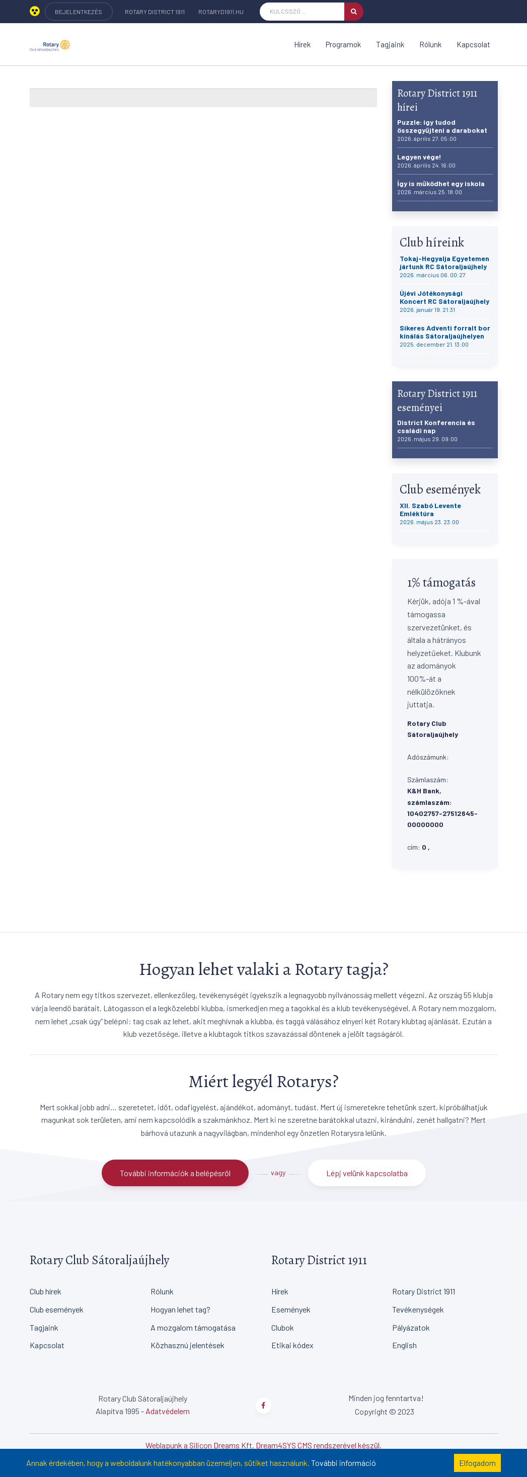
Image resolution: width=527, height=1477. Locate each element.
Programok (343, 44)
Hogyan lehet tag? (180, 1309)
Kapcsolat (473, 44)
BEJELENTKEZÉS (78, 11)
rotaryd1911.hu (221, 11)
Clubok (282, 1327)
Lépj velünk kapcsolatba (367, 1173)
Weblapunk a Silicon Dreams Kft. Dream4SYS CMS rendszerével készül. (263, 1445)
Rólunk (430, 44)
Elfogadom (477, 1462)
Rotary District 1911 (155, 11)
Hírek (302, 44)
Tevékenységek (418, 1309)
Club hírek (45, 1291)
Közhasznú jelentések (187, 1345)
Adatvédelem (167, 1411)
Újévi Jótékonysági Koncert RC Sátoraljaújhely (444, 301)
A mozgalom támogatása (193, 1327)
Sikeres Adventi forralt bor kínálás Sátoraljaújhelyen (445, 336)
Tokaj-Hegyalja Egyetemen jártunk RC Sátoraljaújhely (444, 266)
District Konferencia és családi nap (436, 430)
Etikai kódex (292, 1345)
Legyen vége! (426, 161)
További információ (343, 1462)
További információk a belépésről (175, 1173)
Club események (57, 1309)
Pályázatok (411, 1327)
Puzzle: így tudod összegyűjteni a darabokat (442, 130)
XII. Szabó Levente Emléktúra (430, 513)
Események (291, 1309)
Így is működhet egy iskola (441, 187)
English (404, 1345)
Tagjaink (390, 44)
